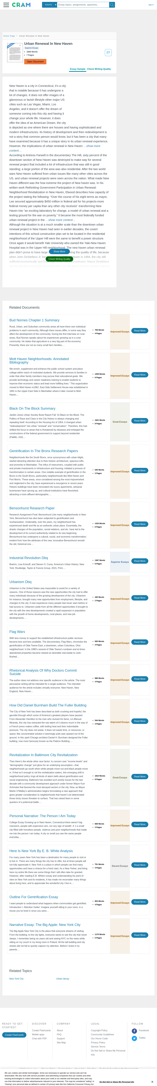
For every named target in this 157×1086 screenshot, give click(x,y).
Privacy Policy (98, 1042)
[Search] (112, 5)
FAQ (59, 1034)
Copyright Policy (99, 1030)
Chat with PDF (39, 1038)
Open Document (35, 61)
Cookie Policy (66, 1065)
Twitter (142, 1038)
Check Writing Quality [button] (59, 259)
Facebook (143, 1030)
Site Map (61, 1042)
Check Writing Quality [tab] (99, 69)
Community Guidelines (102, 1034)
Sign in (151, 5)
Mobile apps (38, 1034)
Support (61, 1038)
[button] (6, 5)
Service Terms (98, 1046)
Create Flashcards (14, 1035)
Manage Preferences (101, 1050)
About (60, 1030)
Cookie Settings (107, 1065)
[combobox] (49, 5)
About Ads (80, 1065)
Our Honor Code (99, 1038)
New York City (16, 978)
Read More (139, 330)
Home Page (9, 36)
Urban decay (62, 978)
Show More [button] (59, 251)
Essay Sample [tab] (77, 69)
